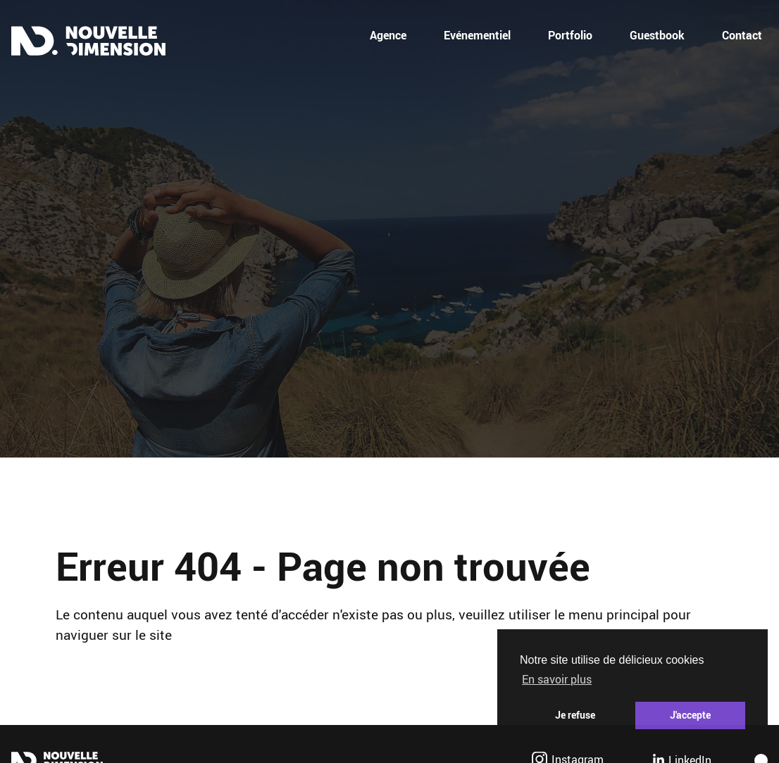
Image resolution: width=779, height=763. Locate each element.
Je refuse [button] (575, 714)
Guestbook (657, 35)
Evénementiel (477, 35)
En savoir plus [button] (557, 679)
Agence (388, 35)
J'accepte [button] (690, 714)
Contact (742, 35)
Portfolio (570, 35)
